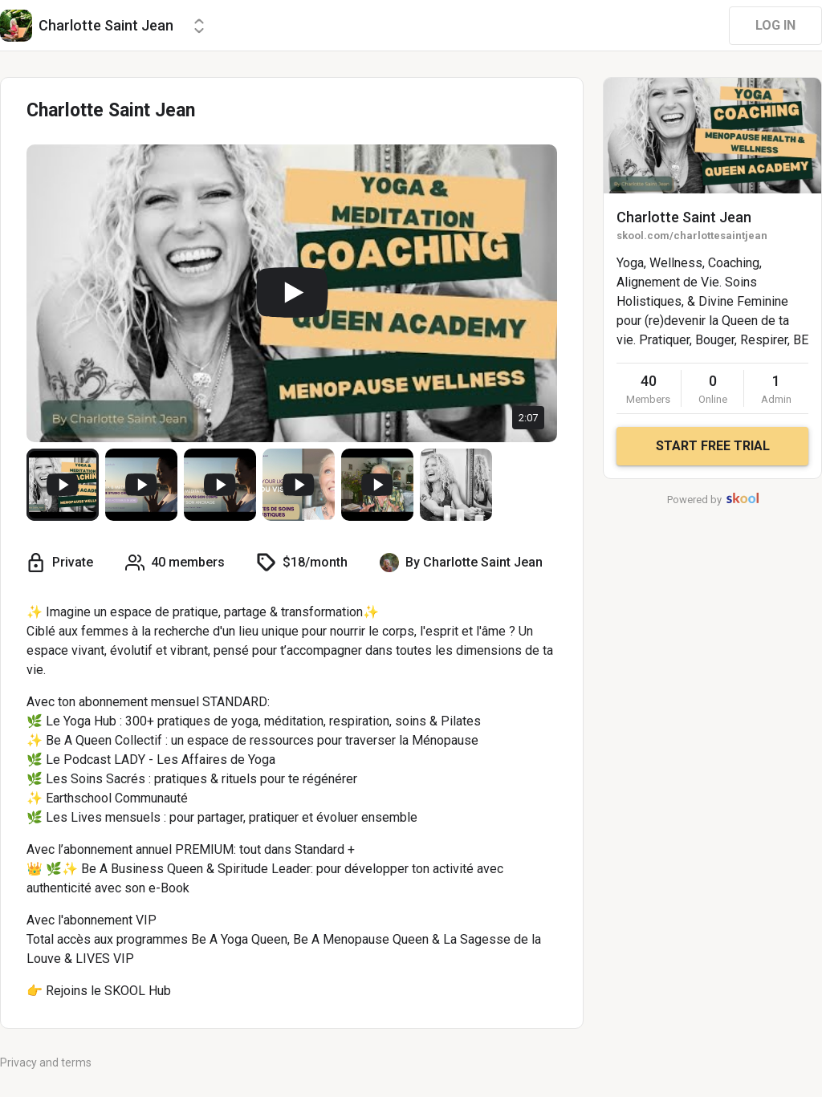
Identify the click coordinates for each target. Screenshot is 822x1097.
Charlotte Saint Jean (683, 217)
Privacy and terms (46, 1062)
